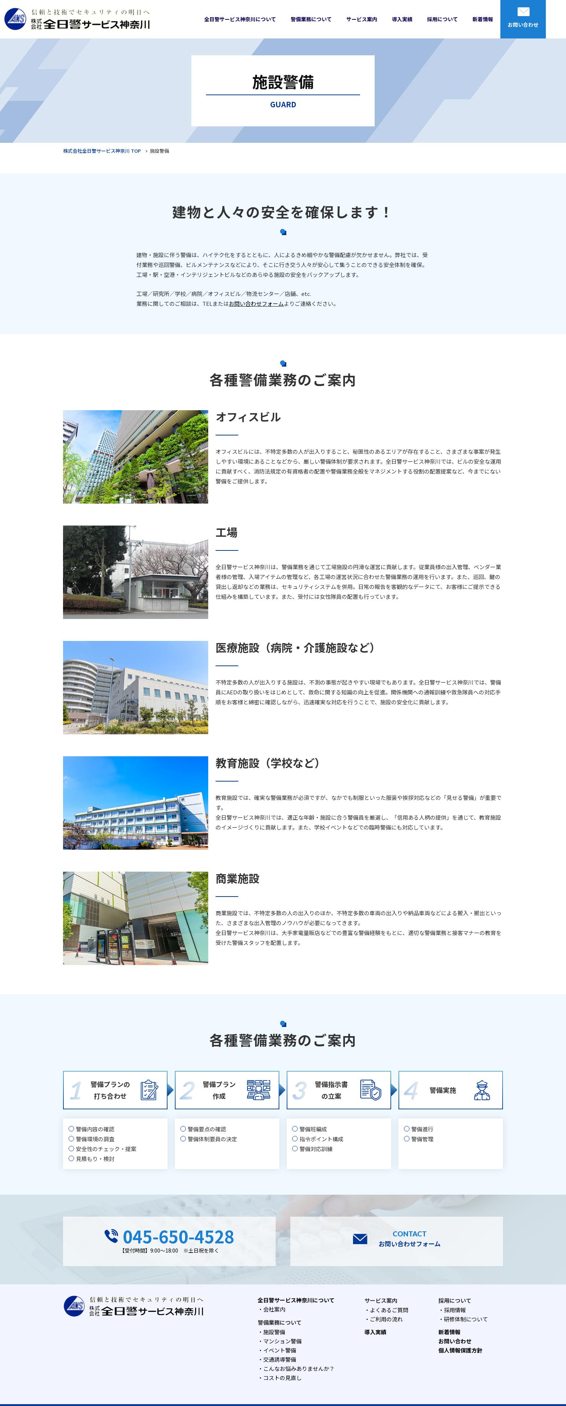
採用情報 (455, 1310)
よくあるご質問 (389, 1310)
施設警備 (274, 1332)
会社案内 (274, 1309)
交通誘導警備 (279, 1359)
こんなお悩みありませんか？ (299, 1368)
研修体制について (466, 1319)
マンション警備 (282, 1341)
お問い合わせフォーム (256, 303)
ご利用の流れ (386, 1319)
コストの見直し (282, 1377)
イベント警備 (279, 1350)
